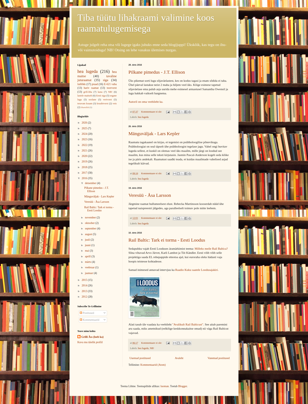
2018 (85, 167)
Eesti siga (101, 95)
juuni (88, 245)
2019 (85, 161)
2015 (85, 279)
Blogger (182, 386)
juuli (88, 239)
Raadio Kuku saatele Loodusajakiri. (197, 269)
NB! (152, 348)
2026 (85, 122)
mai (87, 250)
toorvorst (112, 87)
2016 (85, 178)
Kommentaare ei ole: (152, 111)
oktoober (90, 223)
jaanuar (89, 273)
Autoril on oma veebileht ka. (145, 101)
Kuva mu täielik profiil (90, 342)
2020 (85, 156)
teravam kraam (84, 103)
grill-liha (87, 92)
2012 (85, 296)
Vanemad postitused (219, 358)
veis (115, 103)
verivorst (107, 99)
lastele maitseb (84, 95)
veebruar (90, 267)
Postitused (87, 312)
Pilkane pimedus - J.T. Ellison (156, 72)
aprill (88, 256)
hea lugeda (143, 117)
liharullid (85, 107)
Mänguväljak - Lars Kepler (154, 133)
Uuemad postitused (140, 358)
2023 (85, 139)
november (90, 217)
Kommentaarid (89, 319)
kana (100, 92)
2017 (85, 172)
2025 (85, 128)
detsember (91, 183)
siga (105, 80)
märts (88, 261)
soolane (92, 99)
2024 (85, 133)
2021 (85, 150)
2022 (85, 145)
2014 (85, 285)
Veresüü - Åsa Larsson (149, 195)
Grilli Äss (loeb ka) (92, 336)
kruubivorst (102, 103)
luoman (164, 386)
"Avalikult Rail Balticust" (187, 324)
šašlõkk (81, 84)
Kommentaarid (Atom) (153, 364)
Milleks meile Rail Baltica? (211, 248)
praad (95, 84)
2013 (85, 291)
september (91, 228)
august (89, 234)
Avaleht (179, 358)
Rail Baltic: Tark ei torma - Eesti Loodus (166, 240)
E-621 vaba (110, 84)
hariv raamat (91, 87)
